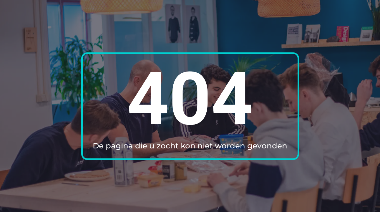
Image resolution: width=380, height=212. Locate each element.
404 (190, 99)
